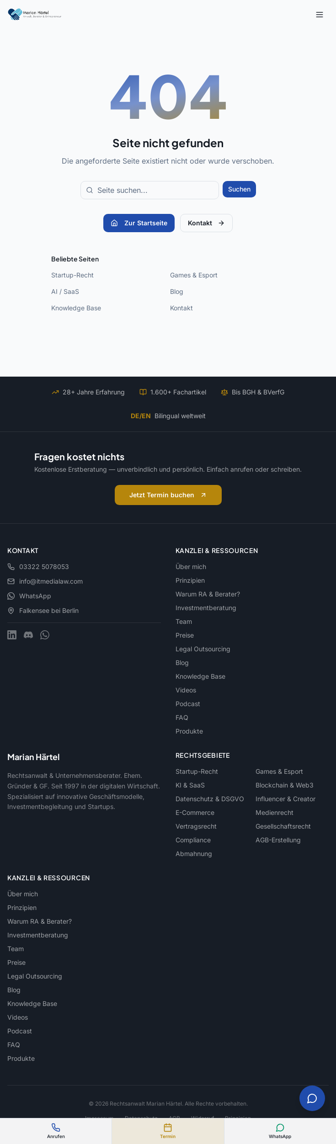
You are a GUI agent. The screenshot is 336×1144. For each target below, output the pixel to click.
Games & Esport (194, 275)
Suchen (239, 189)
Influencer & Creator (285, 799)
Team (184, 621)
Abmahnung (194, 853)
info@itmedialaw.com (45, 581)
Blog (176, 291)
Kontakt (206, 223)
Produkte (189, 731)
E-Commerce (195, 812)
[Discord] (28, 634)
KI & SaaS (190, 785)
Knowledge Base (76, 308)
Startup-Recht (72, 275)
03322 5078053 (38, 566)
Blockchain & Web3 (285, 785)
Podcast (188, 704)
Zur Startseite (139, 223)
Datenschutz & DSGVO (210, 799)
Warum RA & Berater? (208, 594)
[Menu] (319, 14)
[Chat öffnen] (312, 1098)
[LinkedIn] (11, 634)
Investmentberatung (206, 608)
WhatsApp (29, 596)
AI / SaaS (65, 291)
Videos (186, 690)
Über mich (191, 566)
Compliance (193, 840)
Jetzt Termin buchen (168, 495)
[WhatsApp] (44, 634)
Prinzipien (190, 580)
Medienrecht (274, 812)
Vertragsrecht (196, 826)
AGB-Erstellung (278, 840)
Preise (185, 635)
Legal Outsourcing (203, 649)
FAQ (182, 717)
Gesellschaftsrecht (283, 826)
